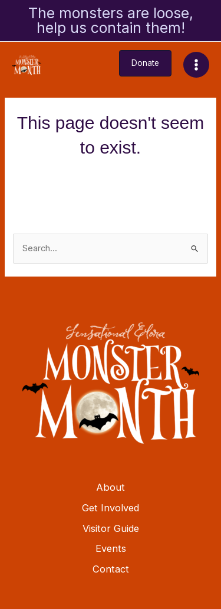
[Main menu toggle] (196, 65)
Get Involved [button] (110, 508)
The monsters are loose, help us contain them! (110, 20)
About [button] (110, 487)
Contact (111, 569)
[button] (145, 63)
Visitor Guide (111, 528)
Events (110, 548)
